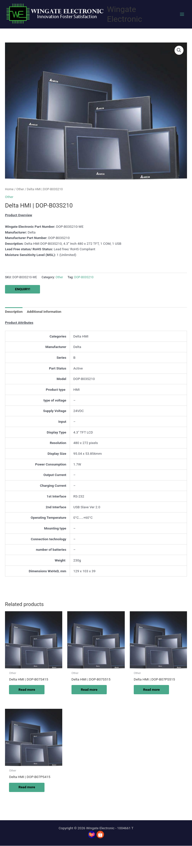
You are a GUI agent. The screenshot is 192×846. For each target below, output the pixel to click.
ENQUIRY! (22, 289)
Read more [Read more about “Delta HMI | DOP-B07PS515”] (152, 690)
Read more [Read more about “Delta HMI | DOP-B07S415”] (27, 690)
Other (20, 189)
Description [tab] (13, 312)
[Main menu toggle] (182, 14)
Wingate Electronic (124, 14)
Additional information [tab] (44, 312)
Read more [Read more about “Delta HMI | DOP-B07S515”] (90, 690)
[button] (179, 50)
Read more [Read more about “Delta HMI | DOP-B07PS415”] (27, 787)
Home (9, 189)
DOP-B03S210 (84, 277)
